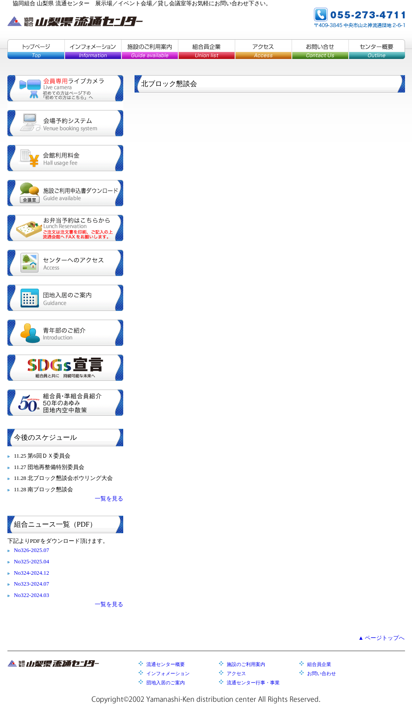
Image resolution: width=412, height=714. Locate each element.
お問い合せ (319, 49)
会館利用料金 (65, 158)
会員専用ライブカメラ (65, 88)
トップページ (35, 49)
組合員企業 (206, 49)
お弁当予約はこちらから (65, 228)
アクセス (263, 49)
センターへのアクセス (65, 263)
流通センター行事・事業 (253, 682)
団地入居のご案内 (65, 298)
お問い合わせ (321, 673)
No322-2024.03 (31, 595)
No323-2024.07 (31, 584)
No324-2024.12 (31, 573)
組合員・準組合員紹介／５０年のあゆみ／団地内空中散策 (65, 403)
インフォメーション (92, 49)
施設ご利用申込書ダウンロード (65, 193)
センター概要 (376, 49)
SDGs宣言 (65, 368)
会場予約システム (65, 123)
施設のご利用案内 (149, 49)
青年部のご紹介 (65, 333)
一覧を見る (109, 499)
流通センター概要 (165, 664)
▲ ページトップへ (381, 638)
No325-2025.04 (31, 562)
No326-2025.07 (31, 550)
